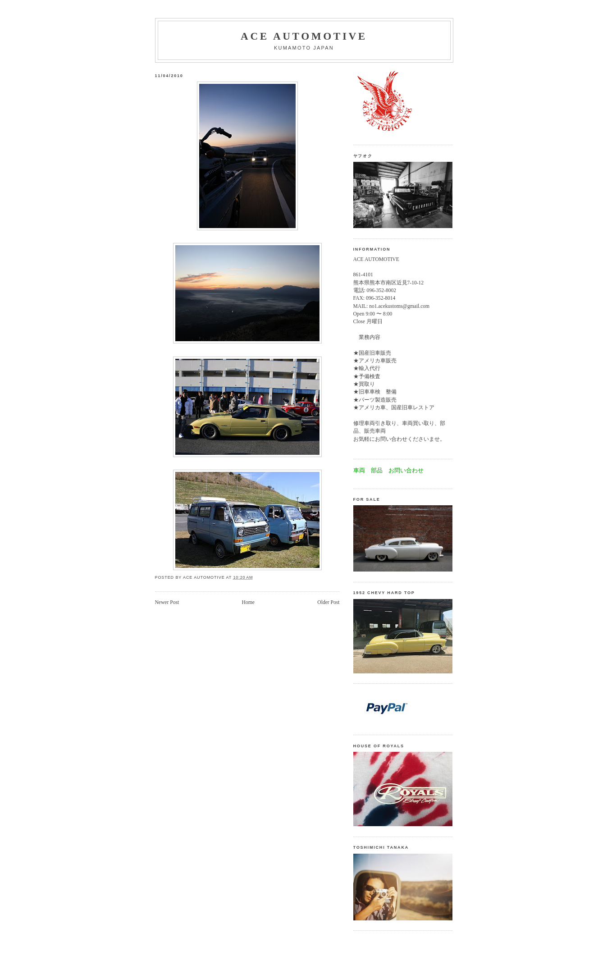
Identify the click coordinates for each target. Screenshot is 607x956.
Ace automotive (304, 36)
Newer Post (167, 602)
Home (248, 602)
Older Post (328, 602)
